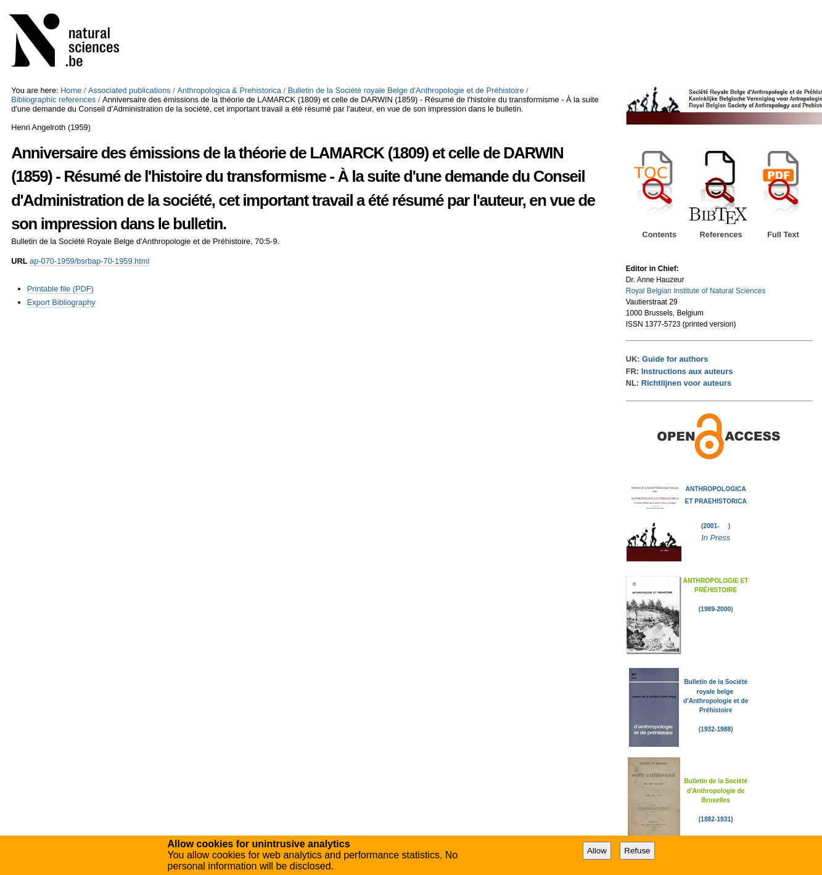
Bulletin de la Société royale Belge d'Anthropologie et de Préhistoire (406, 90)
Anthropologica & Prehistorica (229, 90)
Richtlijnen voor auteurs (686, 383)
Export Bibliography (61, 302)
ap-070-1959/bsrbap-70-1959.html (89, 261)
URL (19, 261)
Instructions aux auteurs (687, 371)
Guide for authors (675, 359)
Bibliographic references (53, 99)
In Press (715, 537)
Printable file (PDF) (60, 288)
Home (70, 90)
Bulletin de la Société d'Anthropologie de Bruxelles (715, 791)
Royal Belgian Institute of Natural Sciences (696, 291)
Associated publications (129, 90)
